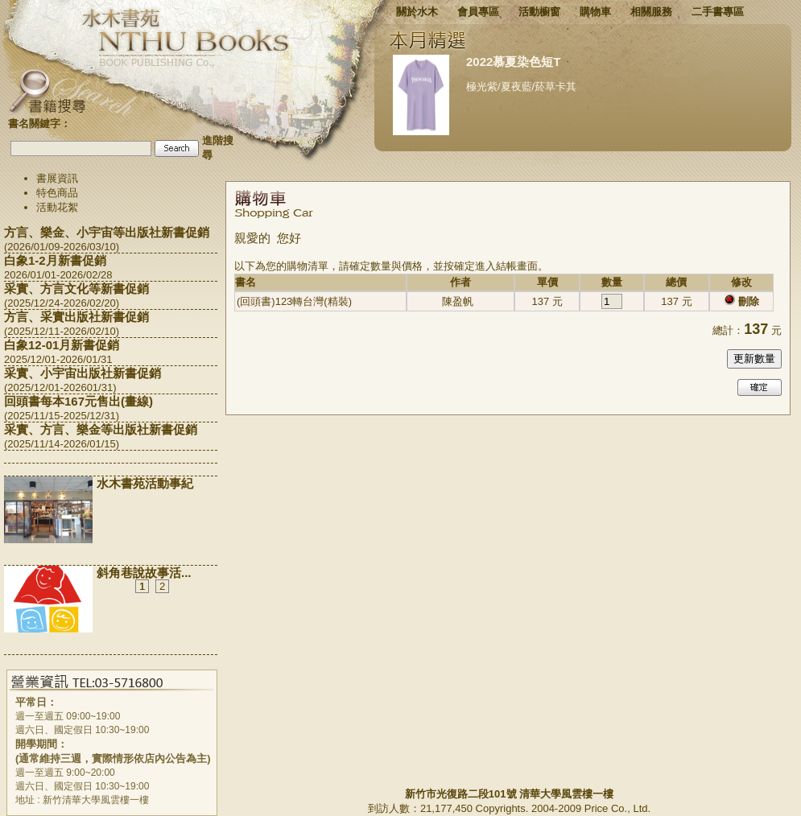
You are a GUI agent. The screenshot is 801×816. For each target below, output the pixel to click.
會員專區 (478, 12)
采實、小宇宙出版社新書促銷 (82, 373)
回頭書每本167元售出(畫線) (78, 401)
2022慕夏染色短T (513, 61)
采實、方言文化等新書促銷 (76, 288)
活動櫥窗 (539, 12)
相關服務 (651, 12)
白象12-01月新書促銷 (61, 345)
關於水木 (417, 12)
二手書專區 (718, 12)
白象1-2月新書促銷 (55, 260)
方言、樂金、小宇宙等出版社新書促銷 (106, 232)
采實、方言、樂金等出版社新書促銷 (100, 429)
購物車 (595, 12)
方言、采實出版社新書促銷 (76, 317)
